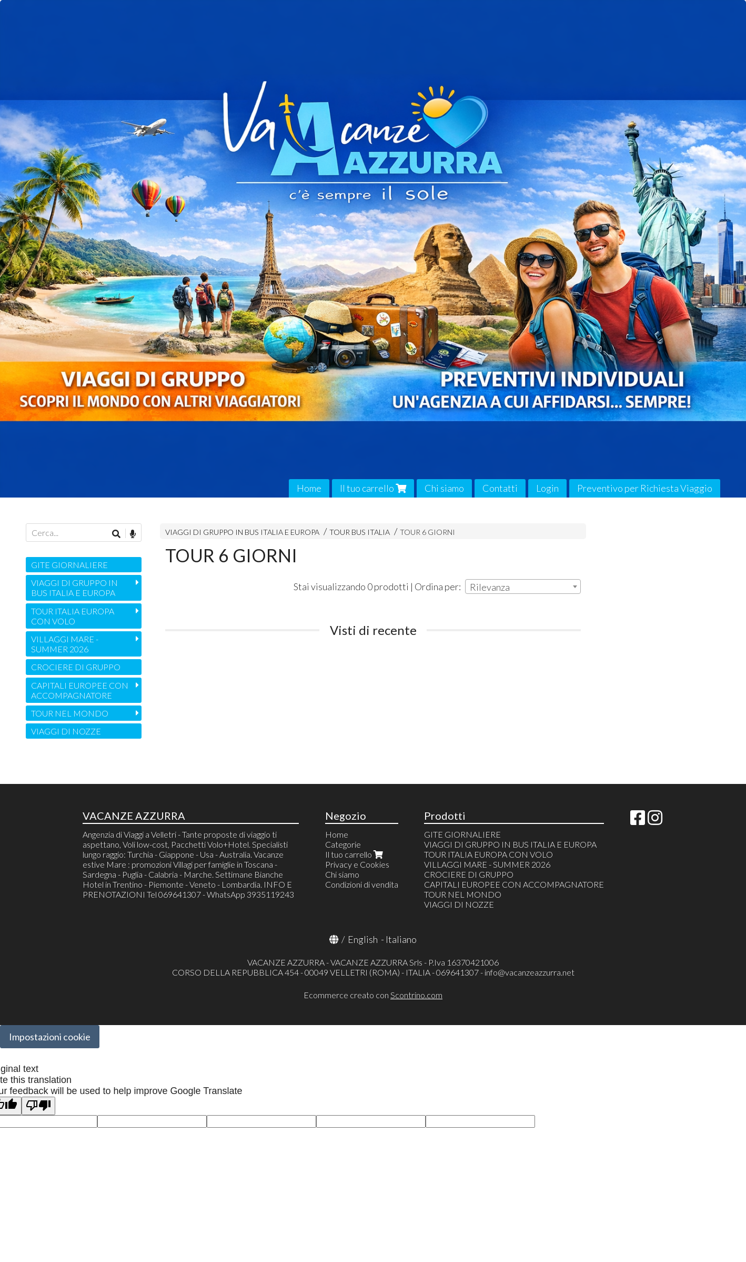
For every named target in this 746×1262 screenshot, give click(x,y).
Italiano (401, 939)
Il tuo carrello (373, 488)
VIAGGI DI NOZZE (66, 731)
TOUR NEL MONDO (69, 713)
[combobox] (523, 586)
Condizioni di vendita (361, 884)
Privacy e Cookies (357, 864)
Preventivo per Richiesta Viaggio (644, 488)
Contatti (500, 488)
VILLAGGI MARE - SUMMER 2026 (64, 644)
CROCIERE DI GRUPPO (75, 667)
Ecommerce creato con (373, 995)
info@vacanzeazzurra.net (529, 972)
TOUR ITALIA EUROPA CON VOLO (72, 616)
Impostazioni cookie (49, 1036)
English (363, 939)
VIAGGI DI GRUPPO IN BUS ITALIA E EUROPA (242, 532)
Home (309, 488)
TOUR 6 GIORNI (427, 532)
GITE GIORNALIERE (69, 565)
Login (547, 488)
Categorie (343, 844)
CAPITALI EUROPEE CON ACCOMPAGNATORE (79, 690)
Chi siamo (444, 488)
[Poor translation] (38, 1106)
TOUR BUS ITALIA (359, 532)
